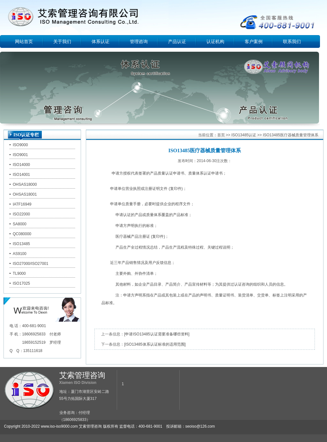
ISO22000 (21, 214)
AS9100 (19, 253)
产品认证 (177, 41)
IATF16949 (22, 204)
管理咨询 (139, 41)
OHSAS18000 (25, 184)
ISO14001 (21, 174)
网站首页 (24, 41)
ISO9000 (20, 145)
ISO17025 (21, 283)
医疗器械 (123, 236)
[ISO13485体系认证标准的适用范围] (155, 344)
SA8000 (19, 224)
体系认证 (100, 41)
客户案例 (254, 41)
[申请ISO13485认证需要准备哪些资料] (157, 334)
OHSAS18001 (25, 194)
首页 (221, 135)
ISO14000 (21, 164)
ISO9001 (20, 155)
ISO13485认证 (243, 135)
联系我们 (292, 41)
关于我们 (62, 41)
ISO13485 (21, 244)
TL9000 (19, 273)
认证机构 (215, 41)
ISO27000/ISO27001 (30, 263)
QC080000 (22, 234)
